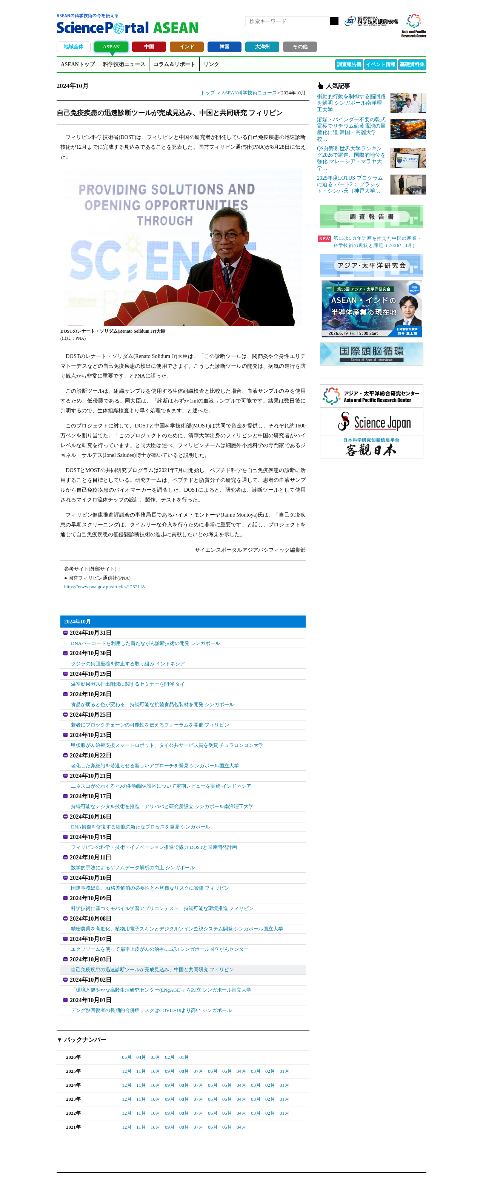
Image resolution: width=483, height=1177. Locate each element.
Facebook (366, 33)
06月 (213, 1051)
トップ (207, 93)
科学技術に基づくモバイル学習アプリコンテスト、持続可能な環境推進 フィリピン (162, 893)
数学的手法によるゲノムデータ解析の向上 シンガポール (133, 855)
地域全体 (73, 46)
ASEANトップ (77, 64)
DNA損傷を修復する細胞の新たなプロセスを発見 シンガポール (140, 816)
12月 (127, 1051)
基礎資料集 (412, 64)
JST (85, 1163)
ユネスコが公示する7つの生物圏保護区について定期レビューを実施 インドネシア (161, 778)
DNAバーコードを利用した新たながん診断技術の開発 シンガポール (145, 642)
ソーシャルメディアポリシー (394, 1162)
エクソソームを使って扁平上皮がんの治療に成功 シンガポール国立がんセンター (160, 932)
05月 (127, 1037)
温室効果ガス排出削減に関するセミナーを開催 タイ (128, 681)
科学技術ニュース (124, 64)
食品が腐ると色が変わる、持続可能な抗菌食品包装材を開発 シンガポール (152, 700)
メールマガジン (391, 33)
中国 (149, 46)
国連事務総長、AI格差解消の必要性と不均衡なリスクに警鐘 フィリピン (150, 874)
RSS (353, 33)
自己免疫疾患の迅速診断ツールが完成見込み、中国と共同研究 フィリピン (152, 952)
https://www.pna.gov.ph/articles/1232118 (104, 586)
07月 (198, 1051)
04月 (141, 1037)
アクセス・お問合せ (198, 1162)
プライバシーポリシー (334, 1162)
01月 (184, 1037)
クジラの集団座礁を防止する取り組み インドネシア (128, 661)
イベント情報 (380, 64)
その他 (300, 46)
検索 (334, 21)
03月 (155, 1037)
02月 (170, 1037)
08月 (184, 1051)
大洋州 (262, 46)
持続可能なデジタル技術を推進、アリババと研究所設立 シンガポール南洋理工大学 (162, 797)
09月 (170, 1051)
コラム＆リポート (174, 64)
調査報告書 (349, 64)
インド (187, 46)
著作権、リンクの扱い (248, 1162)
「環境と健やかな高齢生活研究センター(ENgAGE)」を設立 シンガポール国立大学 (161, 971)
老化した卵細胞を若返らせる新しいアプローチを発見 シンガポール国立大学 (155, 758)
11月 (141, 1051)
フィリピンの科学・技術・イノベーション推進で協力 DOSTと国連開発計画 (154, 836)
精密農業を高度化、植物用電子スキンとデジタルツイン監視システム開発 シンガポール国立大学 (177, 913)
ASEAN (111, 46)
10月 (155, 1051)
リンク (211, 64)
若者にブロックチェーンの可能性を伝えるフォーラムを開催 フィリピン (150, 719)
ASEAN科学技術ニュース (249, 93)
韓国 (224, 46)
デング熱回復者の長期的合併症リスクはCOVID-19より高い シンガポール (151, 990)
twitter (378, 33)
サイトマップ (291, 1162)
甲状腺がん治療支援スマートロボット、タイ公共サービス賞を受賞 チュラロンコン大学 (167, 739)
